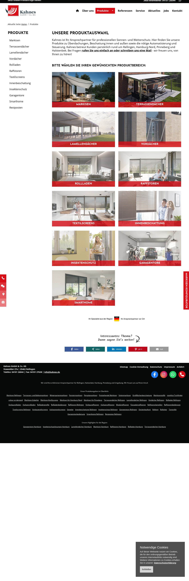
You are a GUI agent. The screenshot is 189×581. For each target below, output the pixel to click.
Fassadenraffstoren (138, 405)
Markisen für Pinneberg (93, 400)
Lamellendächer (18, 52)
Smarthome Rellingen (95, 414)
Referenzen (123, 8)
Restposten (16, 107)
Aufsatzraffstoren (107, 405)
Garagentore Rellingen (128, 409)
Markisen (14, 40)
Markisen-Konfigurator (186, 290)
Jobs (164, 8)
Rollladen (14, 64)
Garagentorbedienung (76, 414)
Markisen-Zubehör (31, 400)
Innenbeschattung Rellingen (86, 409)
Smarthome (16, 101)
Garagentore (16, 95)
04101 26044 (18, 372)
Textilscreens (17, 77)
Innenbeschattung (20, 83)
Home (24, 24)
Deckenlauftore (145, 409)
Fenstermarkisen (75, 395)
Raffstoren (15, 71)
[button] (74, 349)
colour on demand (16, 400)
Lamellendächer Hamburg (81, 426)
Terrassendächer (19, 46)
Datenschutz (156, 367)
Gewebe (70, 409)
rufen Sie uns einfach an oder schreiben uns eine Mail (117, 50)
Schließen (146, 569)
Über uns (85, 8)
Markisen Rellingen (14, 395)
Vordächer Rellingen (156, 400)
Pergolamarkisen (90, 395)
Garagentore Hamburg (32, 426)
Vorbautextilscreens (40, 409)
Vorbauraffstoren (92, 405)
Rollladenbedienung (58, 405)
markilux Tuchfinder (175, 395)
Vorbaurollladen (15, 405)
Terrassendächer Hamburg (155, 426)
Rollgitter (163, 409)
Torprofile (173, 409)
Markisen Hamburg (101, 426)
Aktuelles (152, 8)
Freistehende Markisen (108, 395)
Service (138, 8)
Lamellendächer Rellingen (137, 400)
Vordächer (15, 58)
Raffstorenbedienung (172, 405)
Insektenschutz (18, 89)
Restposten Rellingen (113, 414)
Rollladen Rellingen (173, 400)
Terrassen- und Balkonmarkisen (35, 395)
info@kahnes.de (52, 372)
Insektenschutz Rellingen (108, 409)
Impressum (169, 367)
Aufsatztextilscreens (57, 409)
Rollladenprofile (43, 405)
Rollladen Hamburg (135, 426)
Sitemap (124, 367)
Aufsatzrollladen (29, 405)
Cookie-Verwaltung (139, 367)
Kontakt (175, 8)
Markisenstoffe (159, 395)
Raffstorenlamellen (154, 405)
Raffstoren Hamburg (118, 426)
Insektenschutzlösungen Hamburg (56, 426)
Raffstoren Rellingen (76, 405)
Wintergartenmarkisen (58, 395)
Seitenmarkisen (125, 395)
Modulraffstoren (122, 405)
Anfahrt (180, 367)
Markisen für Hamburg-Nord (71, 400)
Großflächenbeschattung (142, 395)
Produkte (100, 8)
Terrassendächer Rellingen (114, 400)
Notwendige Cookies (154, 547)
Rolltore (155, 409)
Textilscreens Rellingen (22, 409)
